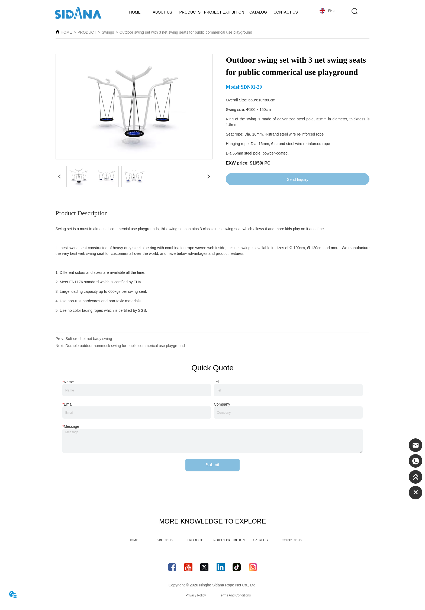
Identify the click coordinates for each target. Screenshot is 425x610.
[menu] (212, 540)
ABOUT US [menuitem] (165, 540)
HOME (66, 32)
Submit (212, 465)
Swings (108, 32)
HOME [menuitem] (133, 540)
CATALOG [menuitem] (260, 540)
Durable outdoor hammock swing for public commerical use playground (125, 345)
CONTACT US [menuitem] (292, 540)
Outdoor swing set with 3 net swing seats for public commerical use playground (186, 32)
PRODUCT (87, 32)
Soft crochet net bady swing (88, 338)
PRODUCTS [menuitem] (195, 540)
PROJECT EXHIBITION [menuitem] (228, 540)
